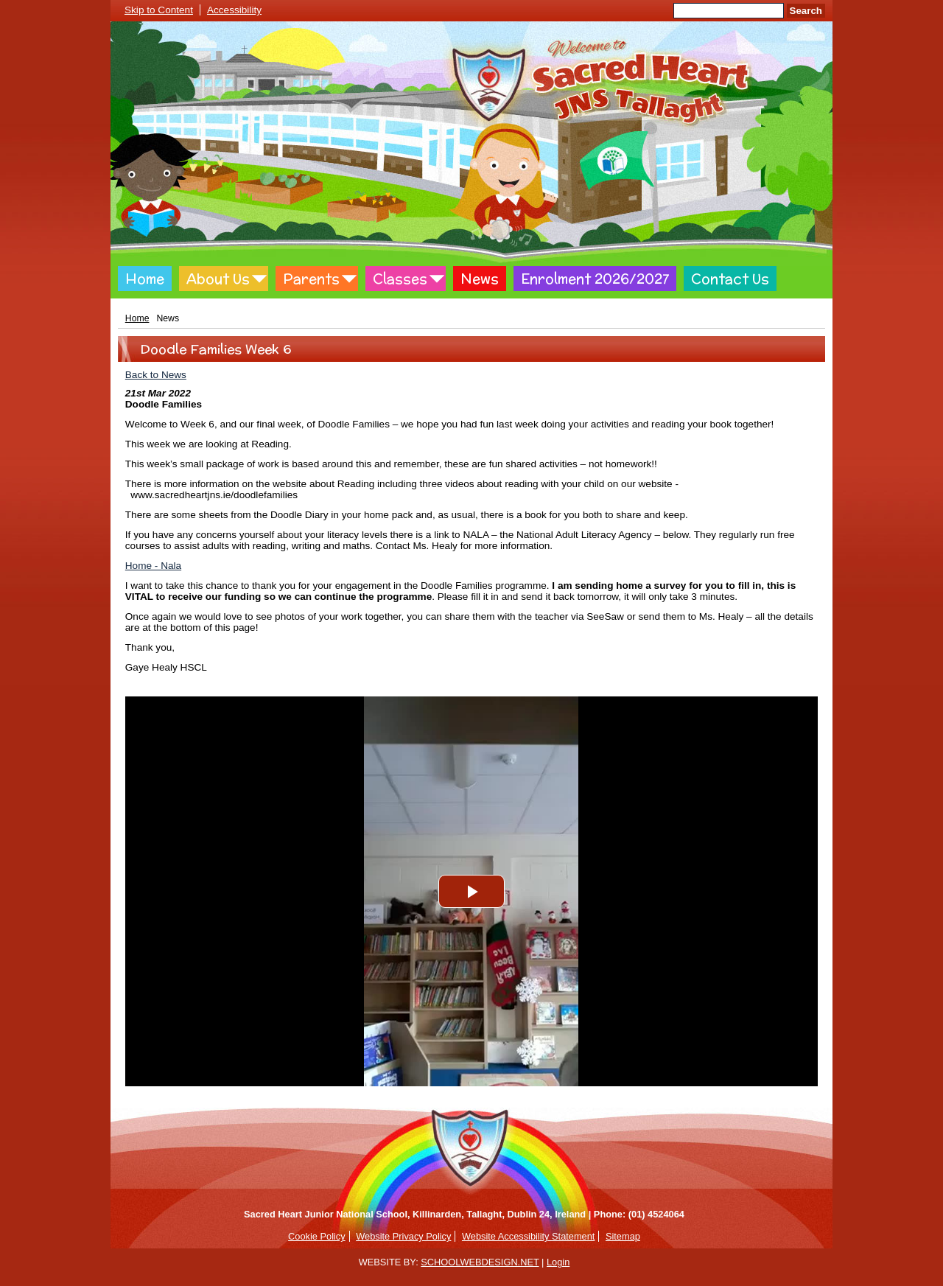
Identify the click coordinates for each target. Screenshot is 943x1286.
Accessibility (234, 9)
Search (806, 10)
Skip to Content (159, 9)
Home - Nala (153, 565)
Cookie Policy (317, 1236)
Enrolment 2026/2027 (595, 278)
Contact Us (730, 278)
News (479, 278)
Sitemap (623, 1236)
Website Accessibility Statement (528, 1236)
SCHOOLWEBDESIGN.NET (480, 1262)
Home (144, 278)
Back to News (155, 374)
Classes (400, 278)
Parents (311, 278)
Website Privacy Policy (403, 1236)
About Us (218, 278)
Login (558, 1262)
